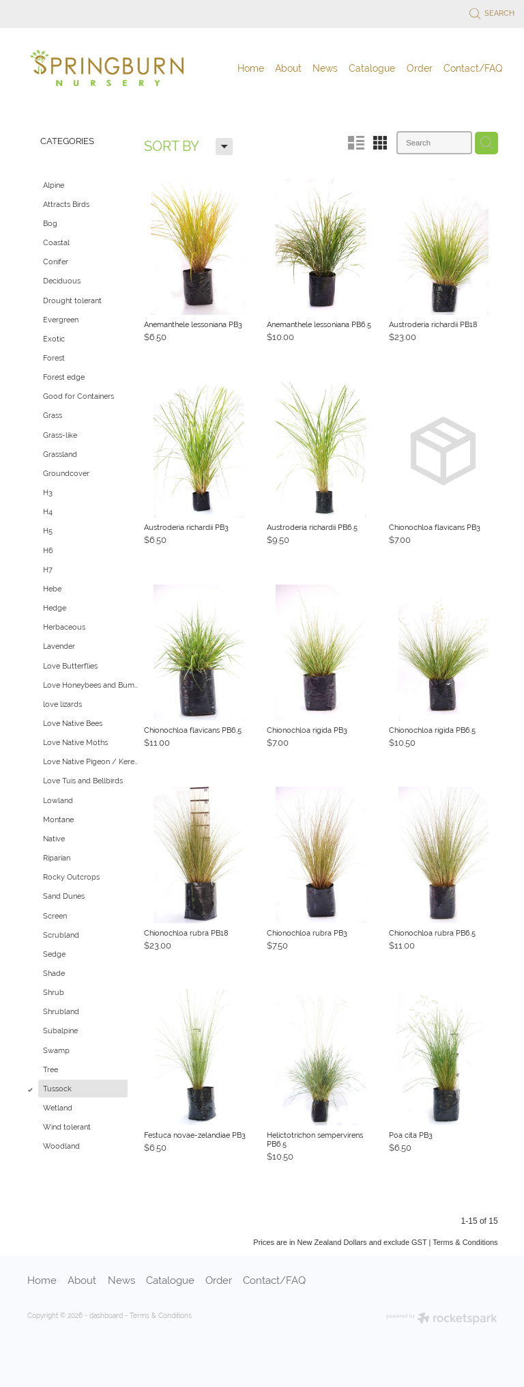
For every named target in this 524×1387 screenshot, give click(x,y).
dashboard (106, 1315)
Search (492, 13)
